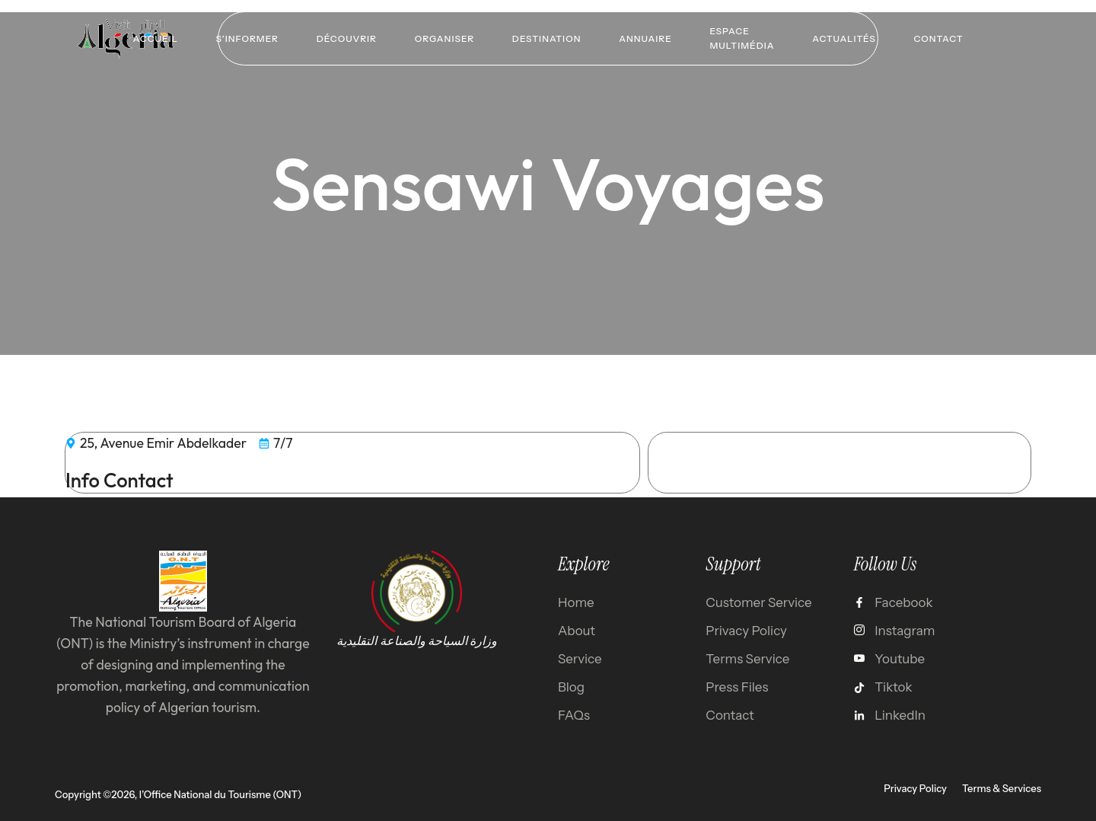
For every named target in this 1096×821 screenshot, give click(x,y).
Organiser (443, 38)
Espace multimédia (742, 38)
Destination (546, 38)
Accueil (154, 38)
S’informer (247, 38)
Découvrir (346, 38)
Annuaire (645, 38)
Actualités (845, 38)
